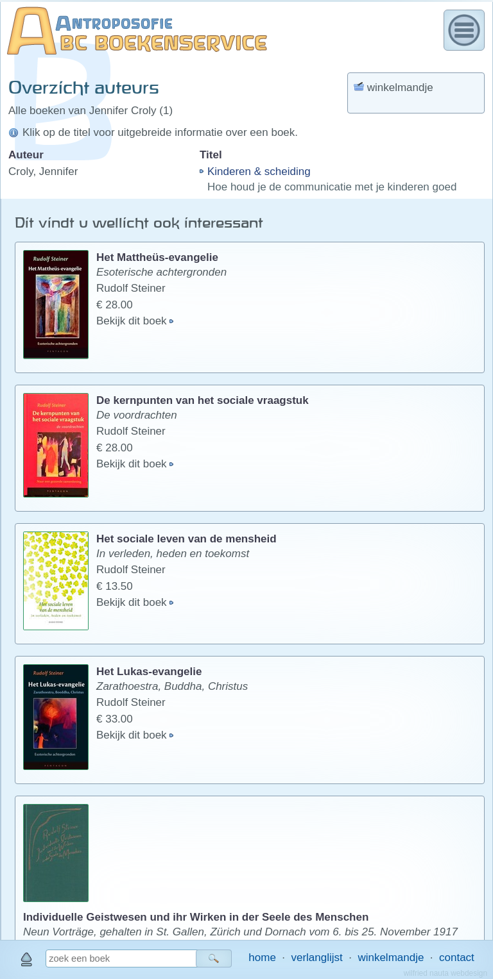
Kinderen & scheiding (259, 171)
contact (456, 957)
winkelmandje (391, 957)
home (262, 957)
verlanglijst (316, 957)
